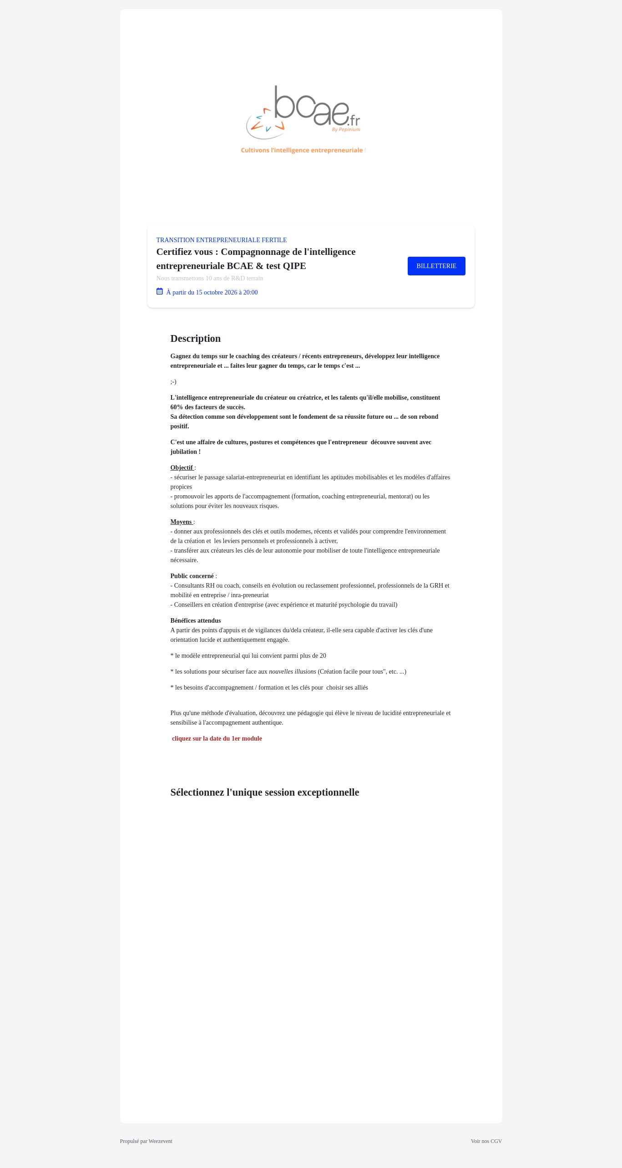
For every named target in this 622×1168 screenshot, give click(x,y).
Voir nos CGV (486, 1141)
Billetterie (437, 266)
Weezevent (160, 1141)
